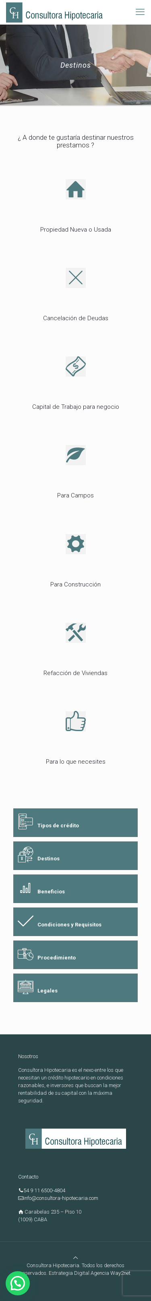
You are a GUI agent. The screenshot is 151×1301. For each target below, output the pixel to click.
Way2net (120, 1273)
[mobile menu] (140, 12)
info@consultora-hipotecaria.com (60, 1198)
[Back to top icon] (75, 1258)
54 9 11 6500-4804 (44, 1190)
